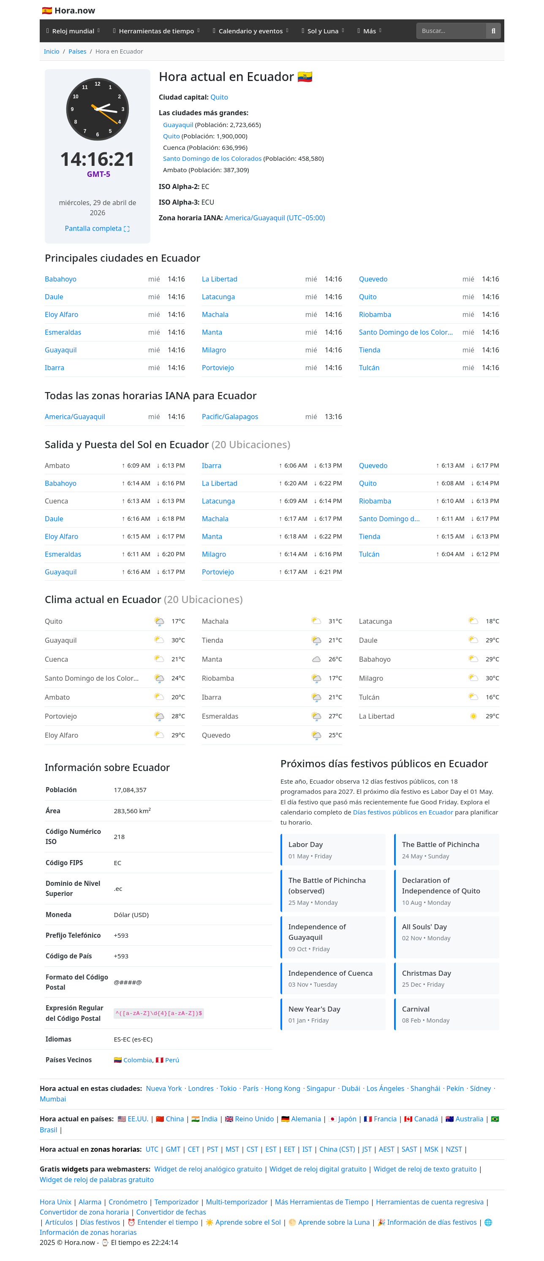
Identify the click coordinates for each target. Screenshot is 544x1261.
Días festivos (100, 1222)
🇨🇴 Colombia (133, 1059)
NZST (454, 1149)
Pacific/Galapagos (230, 416)
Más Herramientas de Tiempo (322, 1202)
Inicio (52, 51)
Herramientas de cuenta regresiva (430, 1202)
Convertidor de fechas (171, 1212)
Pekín (455, 1088)
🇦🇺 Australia (465, 1118)
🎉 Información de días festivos (427, 1222)
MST (232, 1149)
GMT (173, 1149)
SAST (409, 1149)
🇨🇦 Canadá (421, 1118)
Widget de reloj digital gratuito (317, 1169)
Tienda (370, 349)
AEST (386, 1149)
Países (77, 51)
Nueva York (164, 1088)
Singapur (321, 1088)
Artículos (59, 1222)
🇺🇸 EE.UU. (132, 1118)
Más (366, 31)
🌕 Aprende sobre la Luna (329, 1222)
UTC (152, 1149)
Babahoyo (60, 279)
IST (307, 1149)
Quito (219, 97)
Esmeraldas (63, 332)
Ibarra (54, 367)
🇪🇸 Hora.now (68, 10)
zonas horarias (115, 1149)
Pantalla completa (98, 228)
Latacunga (218, 296)
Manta (212, 332)
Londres (201, 1088)
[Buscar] (451, 31)
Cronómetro (128, 1202)
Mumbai (53, 1099)
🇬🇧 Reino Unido (249, 1118)
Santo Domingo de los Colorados (212, 158)
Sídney (480, 1088)
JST (367, 1149)
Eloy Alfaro (62, 314)
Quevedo (373, 279)
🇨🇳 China (170, 1118)
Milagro (214, 349)
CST (252, 1149)
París (250, 1088)
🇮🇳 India (204, 1118)
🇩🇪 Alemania (301, 1118)
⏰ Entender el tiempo (162, 1222)
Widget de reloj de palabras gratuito (97, 1179)
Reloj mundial (70, 31)
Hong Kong (283, 1088)
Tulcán (369, 367)
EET (289, 1149)
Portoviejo (218, 367)
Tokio (228, 1088)
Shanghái (425, 1088)
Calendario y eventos (248, 31)
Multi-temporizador (237, 1202)
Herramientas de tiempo (153, 31)
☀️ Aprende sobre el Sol (243, 1222)
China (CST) (337, 1149)
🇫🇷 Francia (380, 1118)
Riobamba (375, 314)
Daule (54, 296)
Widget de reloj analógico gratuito (209, 1169)
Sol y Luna (320, 31)
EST (271, 1149)
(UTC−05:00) (306, 217)
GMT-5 (98, 174)
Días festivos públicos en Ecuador (403, 812)
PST (212, 1149)
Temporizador (177, 1202)
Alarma (90, 1202)
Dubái (351, 1088)
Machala (215, 314)
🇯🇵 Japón (342, 1118)
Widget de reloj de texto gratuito (425, 1169)
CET (193, 1149)
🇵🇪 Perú (167, 1059)
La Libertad (219, 279)
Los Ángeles (386, 1088)
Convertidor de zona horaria (85, 1212)
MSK (431, 1149)
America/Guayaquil (255, 217)
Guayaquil (178, 124)
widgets (75, 1169)
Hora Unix (55, 1202)
